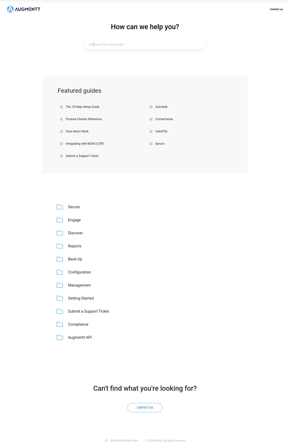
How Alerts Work (74, 131)
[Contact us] (144, 407)
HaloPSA (158, 131)
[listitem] (68, 207)
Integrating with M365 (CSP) (82, 143)
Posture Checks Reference (81, 119)
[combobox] (145, 44)
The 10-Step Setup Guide (80, 107)
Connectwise (161, 119)
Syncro (157, 143)
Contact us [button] (276, 9)
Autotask (159, 107)
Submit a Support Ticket (79, 156)
